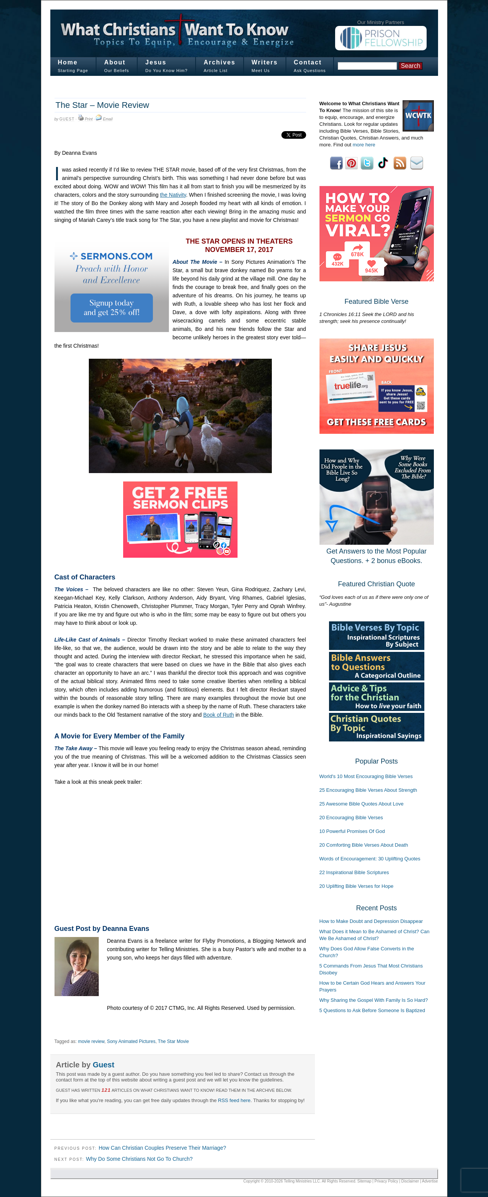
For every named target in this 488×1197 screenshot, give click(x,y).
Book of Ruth (218, 715)
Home (68, 62)
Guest (66, 119)
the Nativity (173, 195)
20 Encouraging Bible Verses (351, 817)
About (114, 62)
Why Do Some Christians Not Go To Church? (139, 1159)
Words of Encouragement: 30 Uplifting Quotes (370, 859)
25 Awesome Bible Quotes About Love (361, 804)
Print (89, 119)
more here (364, 145)
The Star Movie (173, 1041)
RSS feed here (234, 1100)
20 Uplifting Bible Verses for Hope (356, 886)
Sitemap (364, 1181)
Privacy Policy (386, 1181)
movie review (91, 1041)
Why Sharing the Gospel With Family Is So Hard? (373, 1000)
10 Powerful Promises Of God (352, 831)
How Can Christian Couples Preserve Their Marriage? (162, 1148)
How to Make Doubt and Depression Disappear (371, 921)
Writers (265, 62)
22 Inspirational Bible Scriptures (354, 872)
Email (107, 119)
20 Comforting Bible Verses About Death (363, 845)
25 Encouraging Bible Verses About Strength (368, 790)
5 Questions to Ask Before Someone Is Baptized (372, 1010)
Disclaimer (410, 1181)
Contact (308, 62)
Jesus (155, 62)
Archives (220, 62)
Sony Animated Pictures (131, 1041)
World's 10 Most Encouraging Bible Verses (366, 776)
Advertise (430, 1181)
